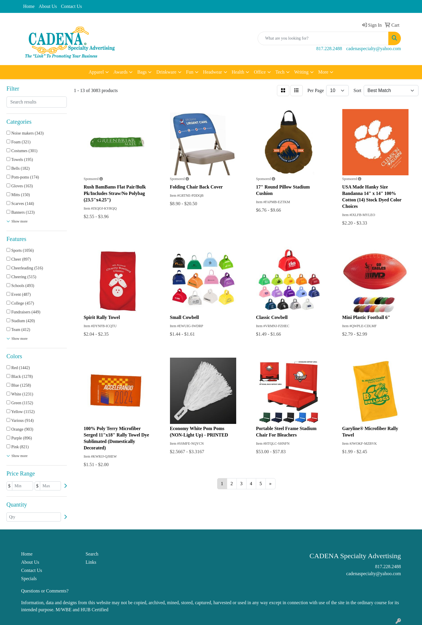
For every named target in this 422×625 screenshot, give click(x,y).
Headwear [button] (212, 71)
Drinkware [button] (166, 71)
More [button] (323, 71)
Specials (29, 578)
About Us (48, 6)
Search (92, 553)
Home (29, 6)
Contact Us (71, 6)
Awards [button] (120, 71)
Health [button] (238, 71)
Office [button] (260, 71)
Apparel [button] (96, 71)
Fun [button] (189, 71)
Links (91, 562)
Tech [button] (280, 71)
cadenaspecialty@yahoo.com (373, 48)
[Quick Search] (323, 38)
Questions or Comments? (45, 590)
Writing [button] (301, 71)
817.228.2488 (329, 48)
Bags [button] (142, 71)
